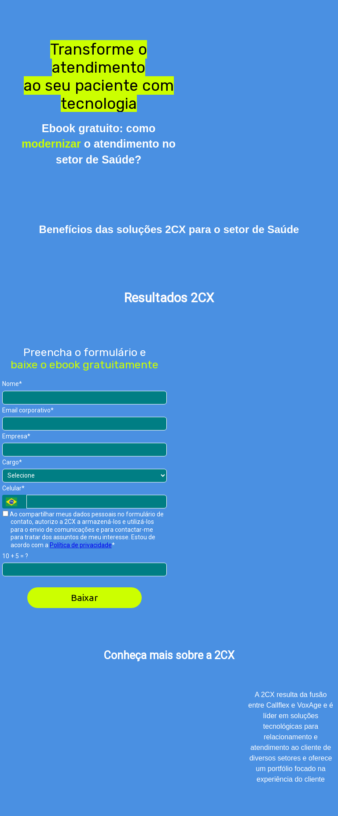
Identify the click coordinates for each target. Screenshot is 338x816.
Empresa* (16, 436)
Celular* (13, 488)
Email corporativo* (28, 410)
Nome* (12, 383)
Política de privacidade (81, 545)
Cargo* (12, 462)
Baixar (84, 597)
